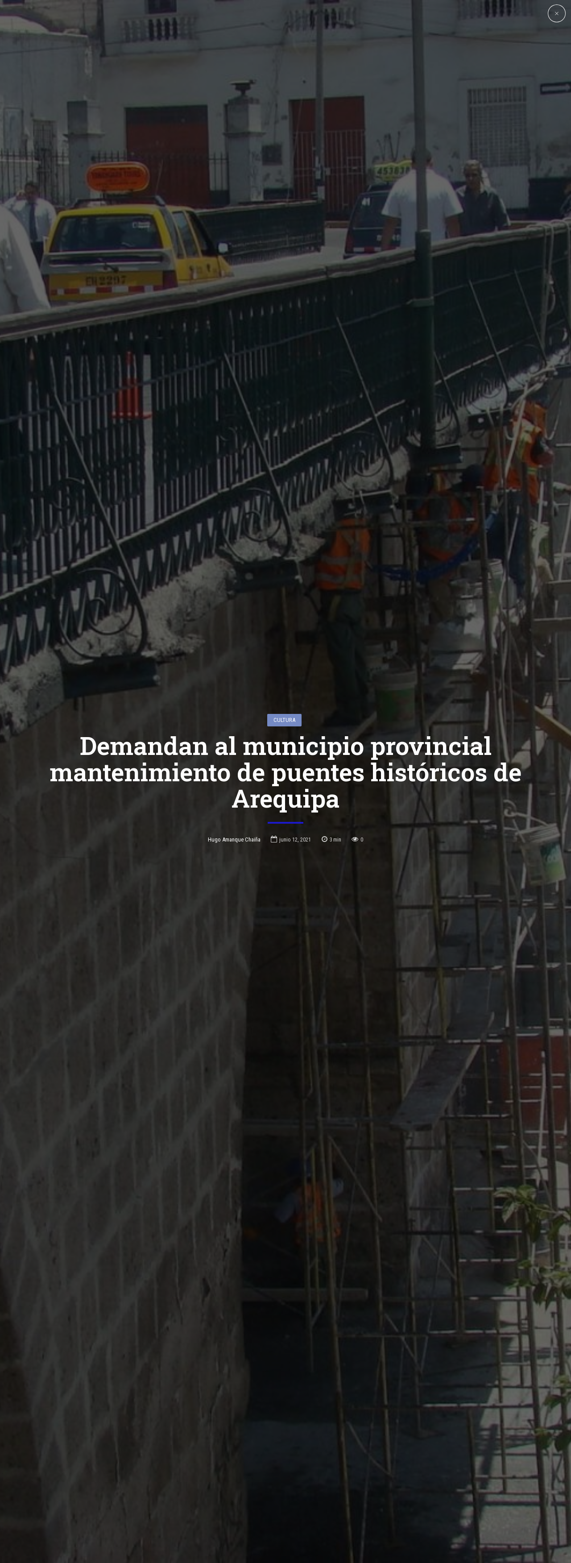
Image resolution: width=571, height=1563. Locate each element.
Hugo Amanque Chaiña (234, 758)
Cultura (284, 639)
